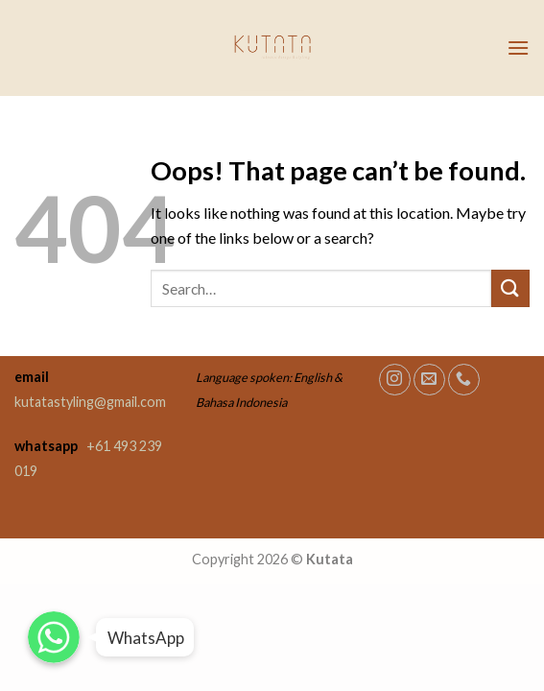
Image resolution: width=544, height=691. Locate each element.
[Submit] (510, 288)
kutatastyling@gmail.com (90, 401)
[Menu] (518, 47)
